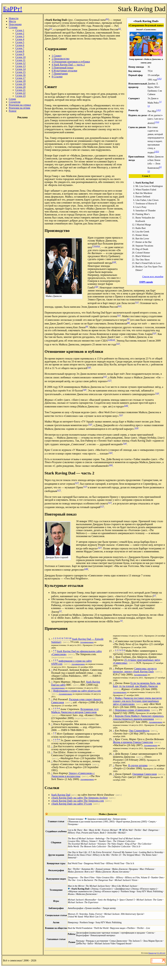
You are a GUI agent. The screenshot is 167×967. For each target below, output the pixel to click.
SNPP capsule (146, 282)
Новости (13, 18)
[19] (157, 393)
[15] (118, 343)
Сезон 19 (20, 84)
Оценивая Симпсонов (144, 774)
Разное (12, 110)
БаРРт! (12, 9)
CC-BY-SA (161, 953)
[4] (158, 122)
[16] (89, 367)
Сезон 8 (19, 51)
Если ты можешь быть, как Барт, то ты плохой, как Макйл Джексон (137, 685)
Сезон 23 (20, 96)
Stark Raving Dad (60, 794)
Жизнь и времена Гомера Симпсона (133, 742)
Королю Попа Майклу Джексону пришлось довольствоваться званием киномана (138, 717)
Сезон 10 (20, 57)
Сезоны (13, 27)
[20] (126, 405)
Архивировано (87, 642)
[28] (86, 569)
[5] (158, 152)
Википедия (152, 953)
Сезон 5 (19, 42)
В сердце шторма (138, 765)
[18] (84, 389)
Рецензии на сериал (20, 105)
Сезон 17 (20, 78)
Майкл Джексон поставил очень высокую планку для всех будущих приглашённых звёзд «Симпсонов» (137, 701)
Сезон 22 (20, 93)
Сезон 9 (19, 54)
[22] (90, 424)
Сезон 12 (20, 63)
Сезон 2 (19, 33)
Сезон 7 (19, 48)
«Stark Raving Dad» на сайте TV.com (71, 803)
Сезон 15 (20, 72)
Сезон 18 (20, 81)
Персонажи (15, 24)
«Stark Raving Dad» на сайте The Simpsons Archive (79, 797)
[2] (160, 79)
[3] (149, 106)
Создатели (14, 102)
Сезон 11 (20, 60)
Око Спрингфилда (139, 730)
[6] (107, 19)
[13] (109, 340)
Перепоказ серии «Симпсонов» (132, 710)
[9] (98, 246)
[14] (113, 340)
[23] (136, 428)
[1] (158, 79)
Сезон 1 (19, 30)
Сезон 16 (20, 75)
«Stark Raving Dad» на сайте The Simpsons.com (77, 800)
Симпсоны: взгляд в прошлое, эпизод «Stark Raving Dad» (135, 670)
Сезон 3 (19, 36)
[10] (114, 262)
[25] (110, 452)
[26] (110, 465)
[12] (154, 333)
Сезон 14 (20, 69)
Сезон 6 (19, 45)
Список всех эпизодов (152, 276)
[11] (137, 302)
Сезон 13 (20, 66)
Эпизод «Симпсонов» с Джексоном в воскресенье (73, 775)
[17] (109, 380)
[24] (125, 443)
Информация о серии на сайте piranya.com (77, 690)
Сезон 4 (19, 39)
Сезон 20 (20, 87)
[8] (96, 246)
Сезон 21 (20, 90)
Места (12, 21)
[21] (121, 415)
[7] (93, 246)
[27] (100, 547)
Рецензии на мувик (19, 107)
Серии (12, 99)
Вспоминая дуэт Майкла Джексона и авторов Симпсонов (75, 711)
